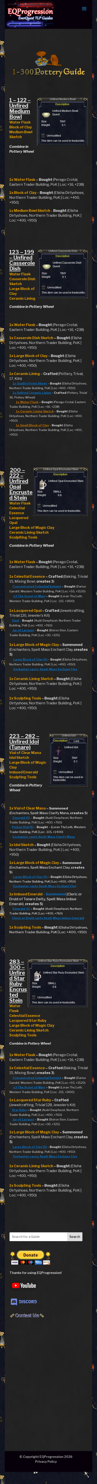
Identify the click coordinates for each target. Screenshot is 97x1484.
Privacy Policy (46, 1461)
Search (74, 1237)
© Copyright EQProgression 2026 (45, 1457)
